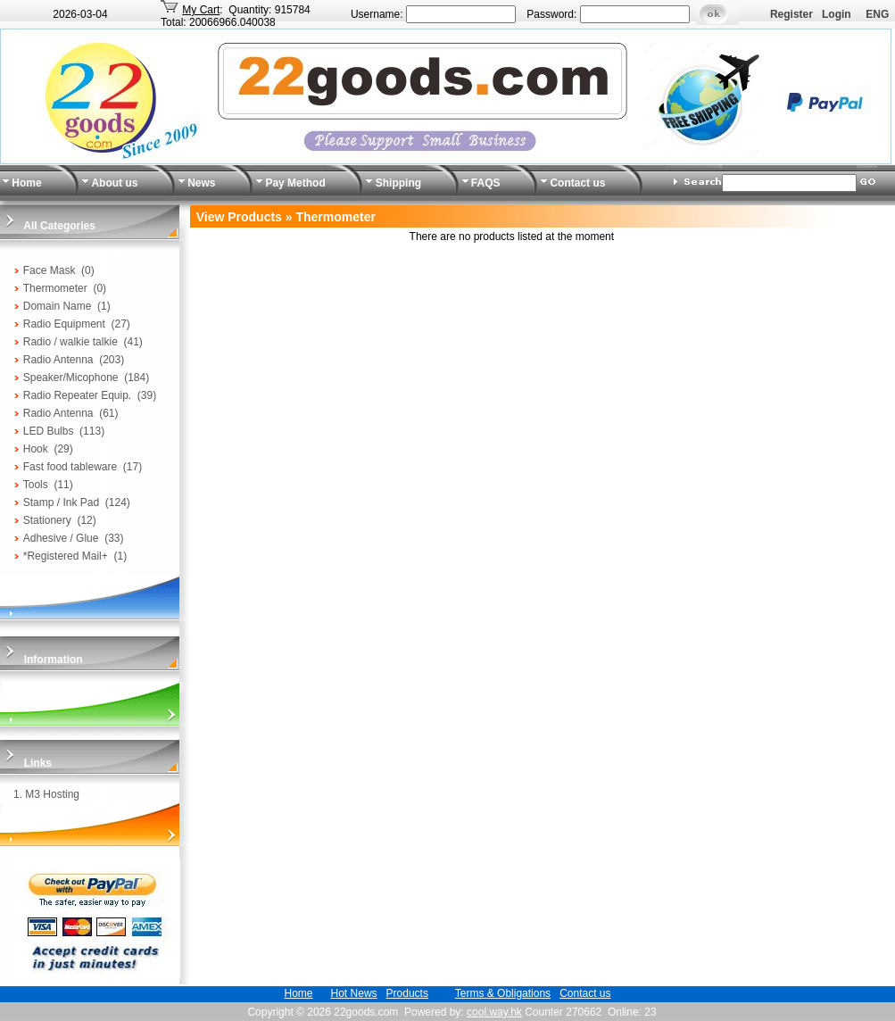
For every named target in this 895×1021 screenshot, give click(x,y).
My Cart (201, 10)
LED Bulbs (48, 431)
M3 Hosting (52, 794)
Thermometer (55, 288)
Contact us (577, 183)
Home (26, 183)
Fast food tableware (70, 467)
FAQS (486, 183)
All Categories (59, 226)
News (201, 183)
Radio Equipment (64, 324)
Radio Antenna (58, 359)
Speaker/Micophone (71, 377)
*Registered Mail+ (65, 556)
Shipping (398, 183)
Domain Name (57, 306)
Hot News (354, 993)
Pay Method (295, 183)
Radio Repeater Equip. (77, 395)
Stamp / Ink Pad (61, 502)
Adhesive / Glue (61, 538)
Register (791, 14)
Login (836, 14)
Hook (35, 449)
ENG (877, 14)
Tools (35, 484)
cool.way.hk (494, 1012)
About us (114, 183)
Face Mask (49, 270)
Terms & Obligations (503, 993)
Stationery (47, 520)
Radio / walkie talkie (70, 342)
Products (407, 993)
